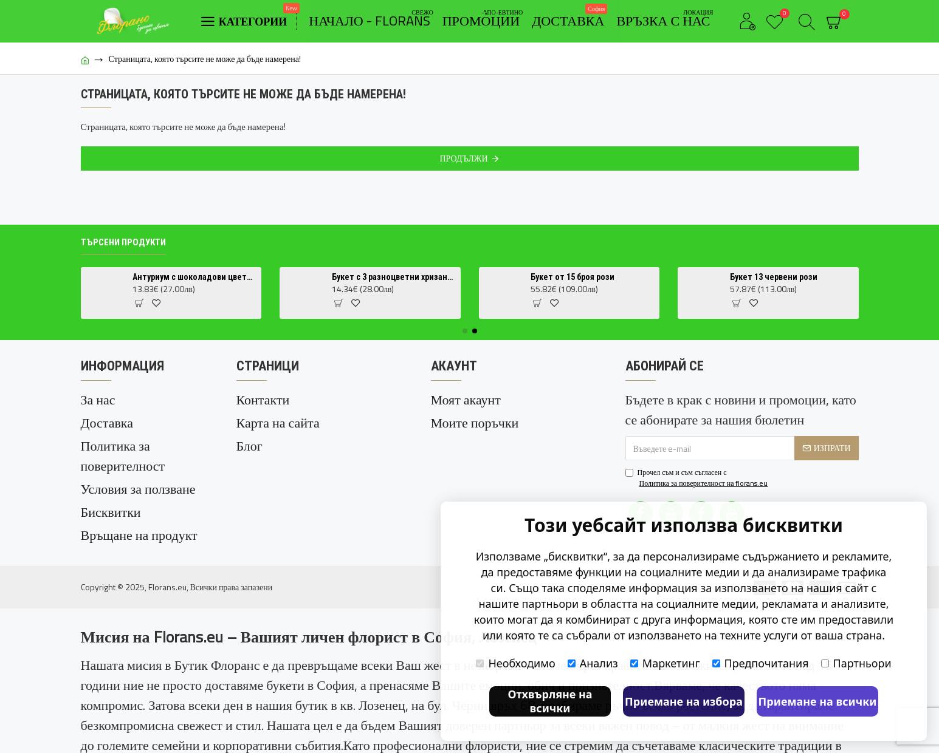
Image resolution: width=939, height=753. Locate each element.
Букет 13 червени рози (773, 277)
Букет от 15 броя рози (572, 277)
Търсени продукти (123, 242)
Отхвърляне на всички (549, 701)
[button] (465, 331)
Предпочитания (760, 663)
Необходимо (515, 663)
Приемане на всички (817, 701)
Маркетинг (665, 663)
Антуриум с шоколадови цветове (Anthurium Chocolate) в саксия (194, 277)
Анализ (593, 663)
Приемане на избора (684, 701)
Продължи (463, 158)
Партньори (856, 663)
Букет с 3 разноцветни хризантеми (394, 277)
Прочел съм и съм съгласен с (697, 478)
